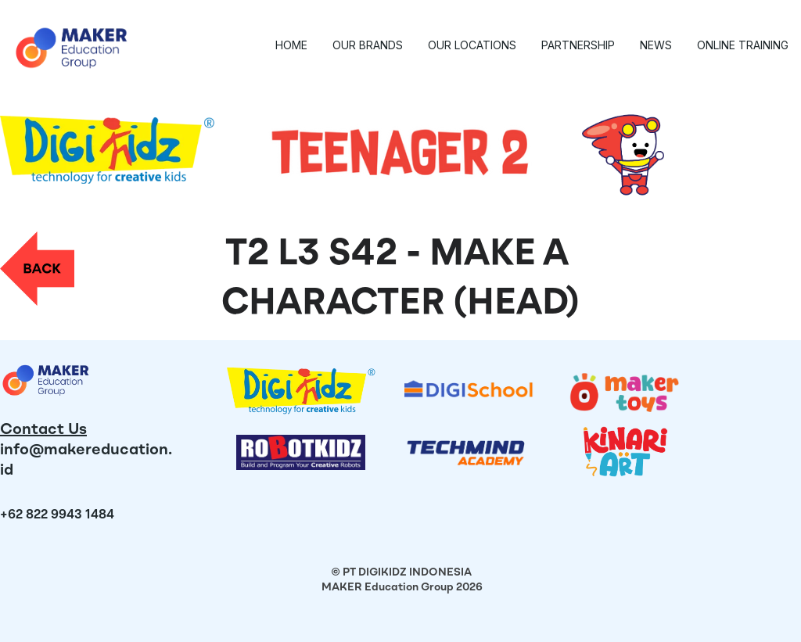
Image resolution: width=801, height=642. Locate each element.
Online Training (742, 45)
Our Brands (367, 45)
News (656, 45)
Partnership (578, 45)
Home (291, 45)
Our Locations (472, 45)
